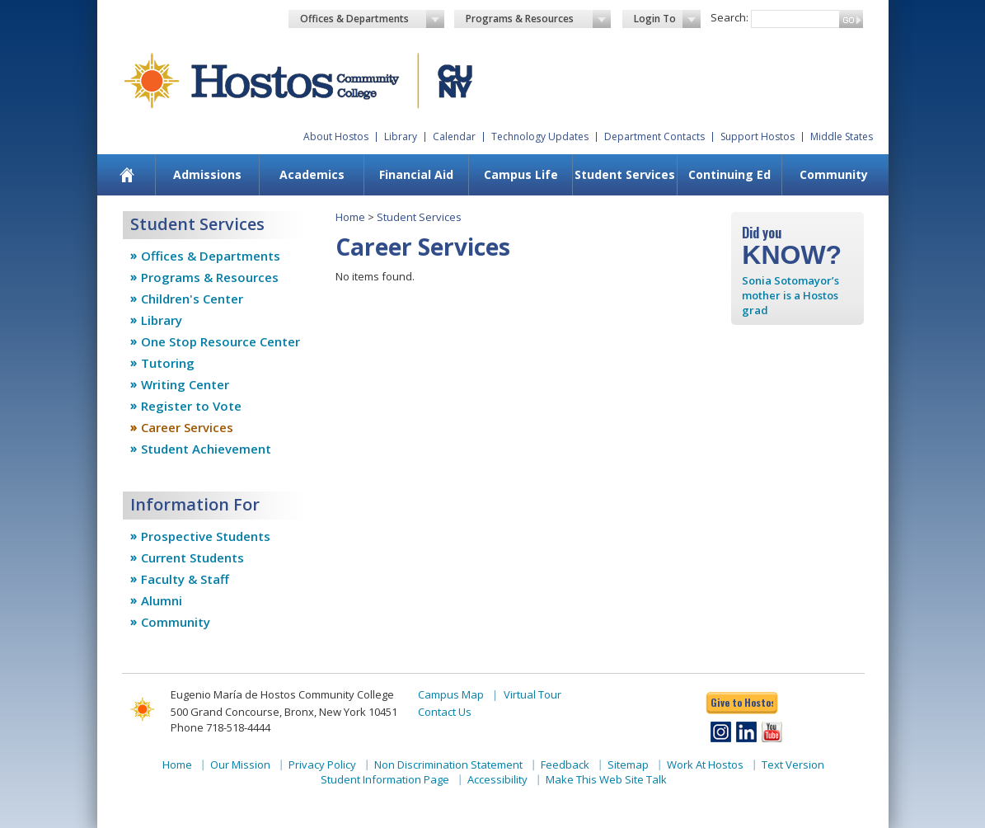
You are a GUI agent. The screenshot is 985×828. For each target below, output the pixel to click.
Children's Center (192, 298)
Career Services (187, 427)
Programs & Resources (538, 19)
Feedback (565, 764)
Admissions (207, 174)
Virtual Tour (532, 694)
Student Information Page (385, 779)
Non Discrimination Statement (448, 764)
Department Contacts (654, 136)
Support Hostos (757, 136)
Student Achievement (206, 448)
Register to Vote (191, 405)
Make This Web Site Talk (606, 779)
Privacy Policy (322, 764)
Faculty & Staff (185, 579)
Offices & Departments (372, 19)
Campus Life (521, 174)
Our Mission (240, 764)
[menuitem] (126, 174)
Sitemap (628, 764)
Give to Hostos (742, 702)
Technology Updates (540, 136)
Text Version (793, 764)
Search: (729, 17)
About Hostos (335, 136)
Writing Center (185, 384)
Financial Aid (416, 174)
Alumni (161, 600)
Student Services (625, 174)
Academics (312, 174)
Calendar (454, 136)
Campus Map (451, 694)
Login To (667, 19)
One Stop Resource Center (220, 341)
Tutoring (168, 362)
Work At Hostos (705, 764)
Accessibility (497, 779)
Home (350, 216)
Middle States (841, 136)
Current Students (192, 557)
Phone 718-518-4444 (220, 727)
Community (834, 174)
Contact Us (444, 711)
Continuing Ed (729, 174)
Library (400, 136)
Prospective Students (205, 536)
